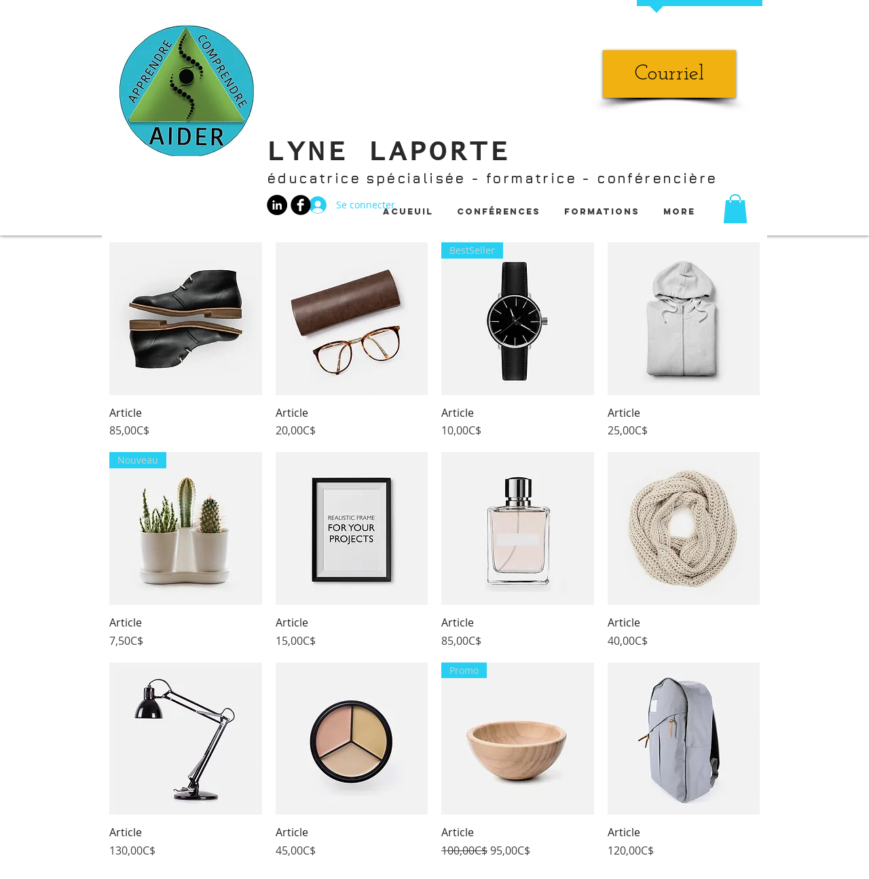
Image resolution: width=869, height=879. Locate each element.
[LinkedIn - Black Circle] (277, 205)
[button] (735, 208)
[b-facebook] (301, 205)
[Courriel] (669, 74)
